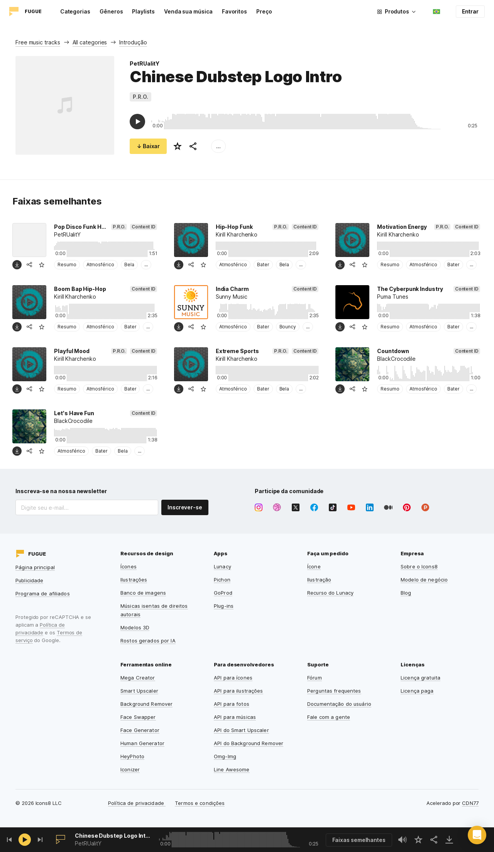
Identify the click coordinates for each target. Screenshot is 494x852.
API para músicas (235, 717)
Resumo (67, 264)
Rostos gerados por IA (148, 640)
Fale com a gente (328, 717)
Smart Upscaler (139, 691)
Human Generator (142, 743)
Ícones (128, 566)
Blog (406, 593)
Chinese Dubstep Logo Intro (113, 835)
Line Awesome (232, 769)
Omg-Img (225, 756)
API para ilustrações (238, 691)
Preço (264, 11)
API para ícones (233, 677)
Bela (129, 264)
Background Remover (146, 704)
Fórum (314, 677)
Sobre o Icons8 (419, 566)
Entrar (470, 11)
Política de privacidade (137, 803)
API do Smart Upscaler (241, 730)
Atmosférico (100, 264)
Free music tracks (37, 42)
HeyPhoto (132, 756)
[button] (477, 835)
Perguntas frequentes (334, 691)
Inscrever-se (184, 507)
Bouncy (287, 327)
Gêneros (111, 11)
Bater (263, 264)
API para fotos (231, 704)
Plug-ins (223, 606)
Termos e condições (200, 803)
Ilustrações (133, 579)
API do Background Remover (248, 743)
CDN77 (470, 803)
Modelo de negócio (424, 579)
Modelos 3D (134, 627)
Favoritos (234, 11)
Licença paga (417, 691)
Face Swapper (138, 717)
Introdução (133, 42)
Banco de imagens (143, 593)
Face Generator (139, 730)
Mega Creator (137, 677)
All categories (90, 42)
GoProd (223, 593)
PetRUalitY (144, 63)
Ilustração (319, 579)
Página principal (35, 567)
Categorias (75, 11)
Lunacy (222, 566)
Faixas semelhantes (359, 840)
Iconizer (130, 769)
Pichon (222, 579)
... (218, 146)
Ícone (314, 566)
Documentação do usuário (339, 704)
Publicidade (29, 580)
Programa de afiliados (42, 593)
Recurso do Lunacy (330, 593)
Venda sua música (188, 11)
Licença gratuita (420, 677)
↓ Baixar (148, 146)
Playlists (143, 11)
